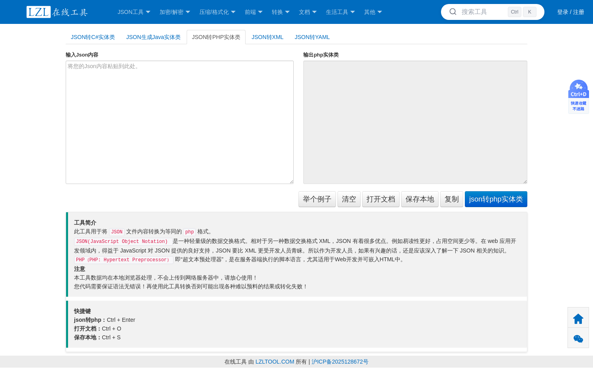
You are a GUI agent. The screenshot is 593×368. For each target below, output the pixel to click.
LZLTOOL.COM (275, 361)
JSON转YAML (312, 37)
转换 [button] (281, 12)
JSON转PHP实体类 (216, 37)
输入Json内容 (82, 55)
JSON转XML (267, 37)
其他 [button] (373, 12)
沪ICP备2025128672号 (340, 361)
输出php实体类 (321, 55)
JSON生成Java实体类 (153, 37)
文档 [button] (308, 12)
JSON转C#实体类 (93, 37)
